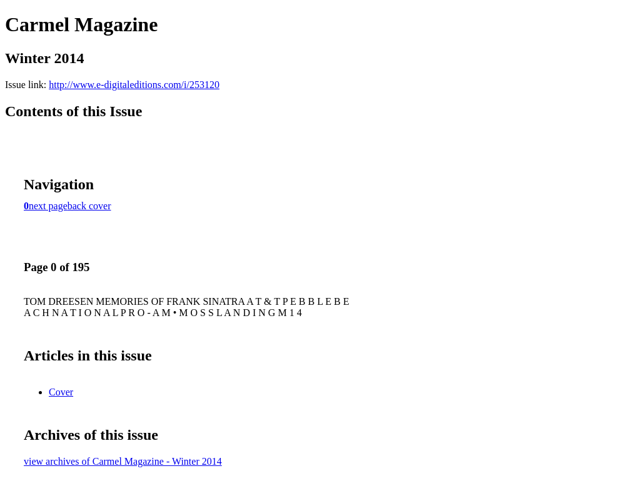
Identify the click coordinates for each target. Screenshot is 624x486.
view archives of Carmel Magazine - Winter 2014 (123, 461)
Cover (61, 392)
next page (48, 206)
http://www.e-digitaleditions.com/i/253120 (134, 84)
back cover (89, 206)
